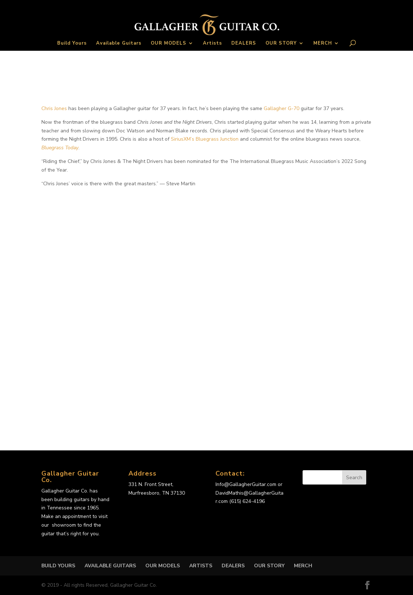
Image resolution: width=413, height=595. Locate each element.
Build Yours (72, 43)
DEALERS (243, 43)
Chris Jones (54, 108)
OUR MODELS (168, 43)
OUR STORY (281, 43)
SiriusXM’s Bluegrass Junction (205, 139)
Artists (212, 43)
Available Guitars (118, 43)
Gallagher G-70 (281, 108)
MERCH (322, 43)
